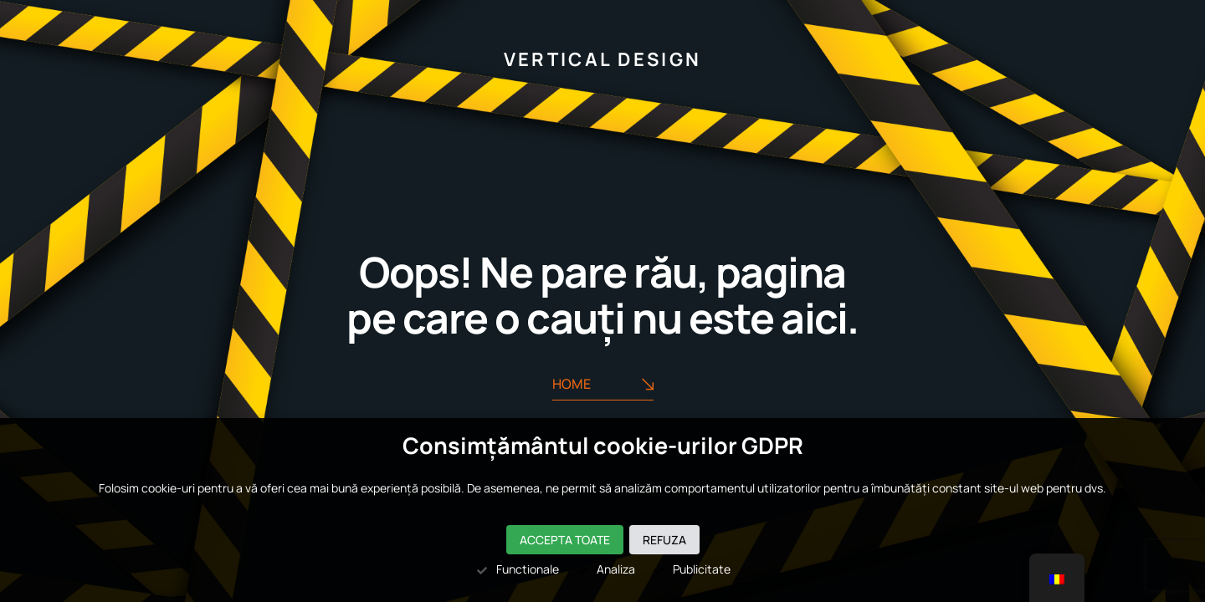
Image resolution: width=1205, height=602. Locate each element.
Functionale (517, 569)
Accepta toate (565, 540)
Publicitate (691, 569)
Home (603, 384)
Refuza (664, 540)
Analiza (605, 569)
